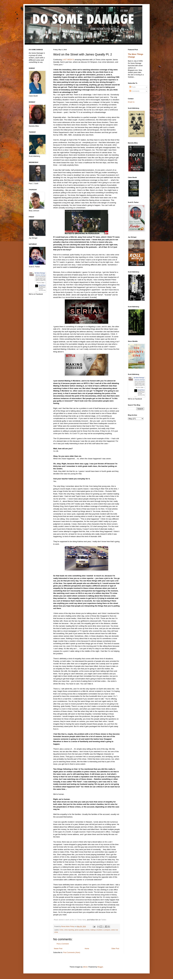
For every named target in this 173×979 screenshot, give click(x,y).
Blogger (100, 967)
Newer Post (58, 949)
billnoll (85, 967)
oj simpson (106, 930)
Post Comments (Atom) (71, 952)
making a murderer (96, 930)
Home (87, 949)
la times (86, 930)
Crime (61, 930)
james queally (79, 930)
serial (113, 930)
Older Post (115, 949)
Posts (132, 87)
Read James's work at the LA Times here (70, 920)
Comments (134, 91)
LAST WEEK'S (68, 60)
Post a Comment (63, 944)
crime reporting (69, 930)
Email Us (131, 102)
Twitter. (104, 920)
